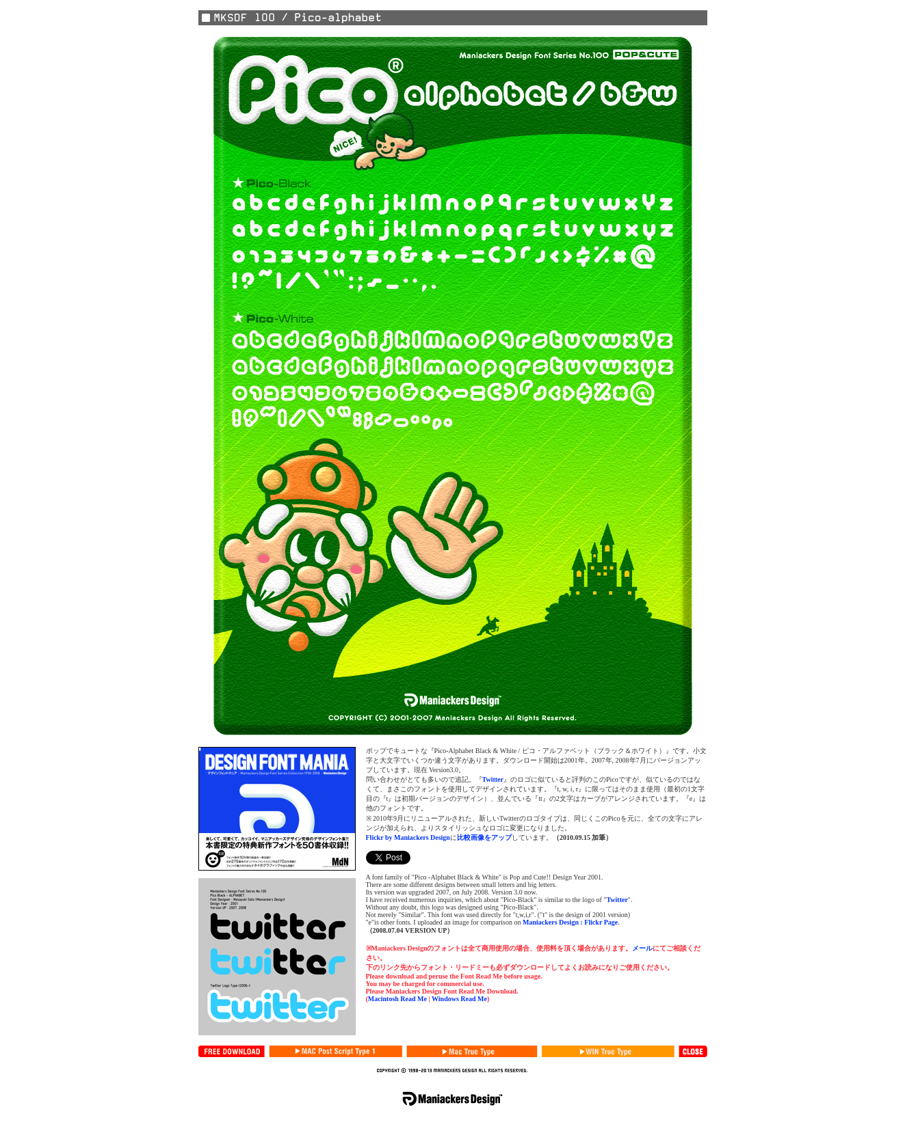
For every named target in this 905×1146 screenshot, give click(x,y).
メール (642, 948)
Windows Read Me (459, 998)
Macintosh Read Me (397, 998)
